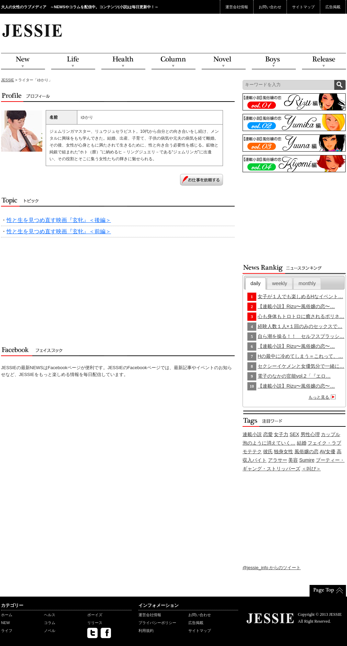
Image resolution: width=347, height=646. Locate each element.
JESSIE (7, 80)
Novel (224, 62)
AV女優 (328, 451)
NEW (23, 62)
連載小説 (252, 434)
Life (73, 62)
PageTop (328, 591)
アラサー (277, 460)
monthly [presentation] (307, 283)
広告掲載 (332, 7)
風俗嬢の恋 (306, 451)
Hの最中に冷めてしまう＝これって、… (300, 356)
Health (123, 62)
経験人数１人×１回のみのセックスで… (300, 326)
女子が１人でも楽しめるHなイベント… (300, 296)
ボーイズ (94, 615)
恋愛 (268, 434)
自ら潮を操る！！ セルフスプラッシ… (301, 336)
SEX (294, 434)
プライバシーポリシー (157, 623)
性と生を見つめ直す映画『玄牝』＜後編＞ (59, 220)
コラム (49, 623)
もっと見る (323, 397)
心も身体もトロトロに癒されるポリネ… (301, 316)
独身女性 (283, 451)
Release (324, 62)
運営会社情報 (236, 7)
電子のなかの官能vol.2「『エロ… (294, 376)
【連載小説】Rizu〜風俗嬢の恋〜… (296, 306)
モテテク (252, 451)
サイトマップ (303, 7)
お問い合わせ (270, 7)
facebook (106, 633)
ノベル (49, 631)
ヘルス (49, 615)
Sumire (306, 460)
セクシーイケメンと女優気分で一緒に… (301, 366)
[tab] (255, 284)
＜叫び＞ (311, 468)
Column (173, 62)
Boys (274, 62)
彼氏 (268, 451)
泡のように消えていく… (269, 443)
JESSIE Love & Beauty (33, 30)
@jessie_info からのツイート (272, 567)
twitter (92, 633)
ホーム (6, 615)
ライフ (6, 631)
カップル (330, 434)
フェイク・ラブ (324, 443)
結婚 (301, 443)
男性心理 (310, 434)
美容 (293, 460)
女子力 (281, 434)
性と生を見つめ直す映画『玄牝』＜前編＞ (59, 231)
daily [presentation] (255, 283)
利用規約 (146, 631)
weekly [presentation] (279, 283)
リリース (94, 623)
